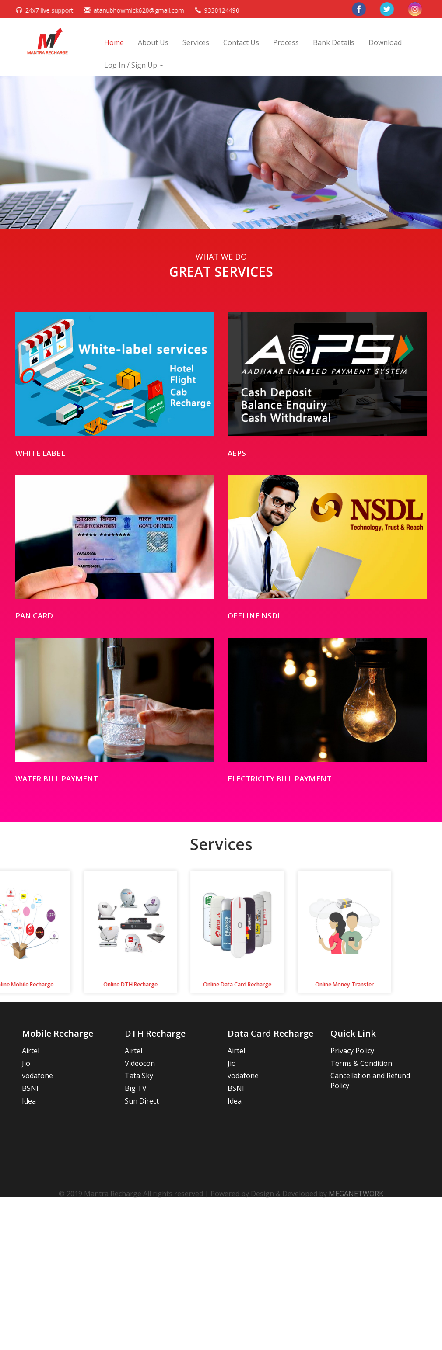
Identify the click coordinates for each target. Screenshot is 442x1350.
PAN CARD (34, 616)
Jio (26, 1063)
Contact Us (241, 42)
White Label (40, 453)
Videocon (140, 1063)
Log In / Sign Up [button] (133, 65)
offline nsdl (255, 616)
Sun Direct (142, 1101)
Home (114, 42)
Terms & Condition (361, 1063)
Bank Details (333, 42)
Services (195, 42)
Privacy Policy (352, 1050)
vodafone (37, 1075)
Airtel (30, 1050)
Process (286, 42)
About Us (153, 42)
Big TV (136, 1088)
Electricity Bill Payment (279, 779)
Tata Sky (139, 1075)
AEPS (237, 453)
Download (385, 42)
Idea (29, 1101)
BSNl (30, 1088)
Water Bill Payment (56, 779)
